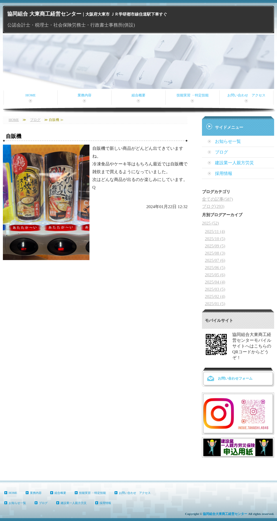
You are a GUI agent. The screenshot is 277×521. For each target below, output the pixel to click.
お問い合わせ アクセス (246, 95)
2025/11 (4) (215, 231)
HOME (30, 95)
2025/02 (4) (215, 296)
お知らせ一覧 (228, 141)
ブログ (35, 120)
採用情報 (223, 173)
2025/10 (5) (215, 238)
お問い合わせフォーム (235, 378)
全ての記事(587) (217, 199)
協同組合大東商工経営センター (225, 514)
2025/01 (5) (215, 303)
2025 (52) (210, 223)
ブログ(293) (213, 206)
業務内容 (84, 95)
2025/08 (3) (215, 253)
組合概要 (138, 95)
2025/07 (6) (215, 260)
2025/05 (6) (215, 274)
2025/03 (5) (215, 289)
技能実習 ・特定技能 (193, 95)
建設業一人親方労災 (234, 162)
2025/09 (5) (215, 246)
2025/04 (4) (215, 282)
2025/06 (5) (215, 267)
